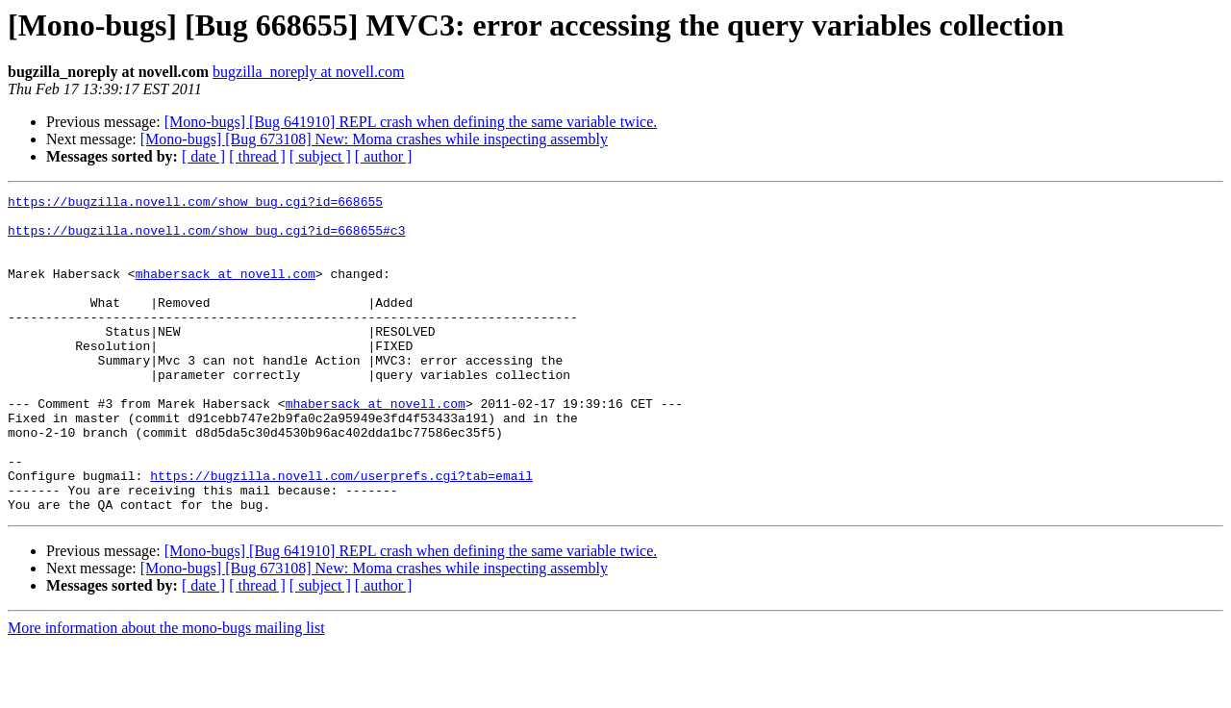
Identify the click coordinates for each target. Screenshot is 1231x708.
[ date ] (203, 156)
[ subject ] (320, 156)
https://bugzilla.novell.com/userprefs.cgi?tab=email (341, 533)
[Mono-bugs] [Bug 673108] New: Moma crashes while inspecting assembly (374, 139)
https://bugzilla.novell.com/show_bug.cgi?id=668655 (195, 204)
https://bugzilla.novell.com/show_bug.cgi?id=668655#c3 (206, 238)
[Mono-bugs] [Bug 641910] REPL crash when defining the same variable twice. (411, 122)
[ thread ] (257, 156)
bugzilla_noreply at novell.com (309, 71)
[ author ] (384, 156)
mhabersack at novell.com (225, 290)
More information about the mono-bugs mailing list (166, 691)
